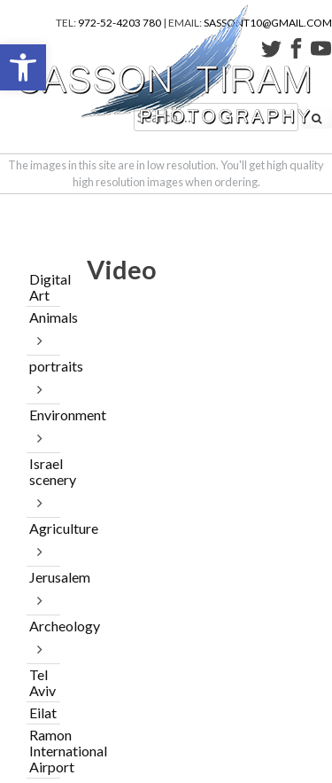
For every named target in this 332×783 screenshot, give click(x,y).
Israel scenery (43, 471)
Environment (43, 414)
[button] (23, 67)
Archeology (43, 625)
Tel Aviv (42, 682)
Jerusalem (43, 576)
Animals (43, 317)
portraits (43, 365)
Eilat (43, 712)
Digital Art (43, 286)
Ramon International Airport (43, 750)
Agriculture (43, 528)
